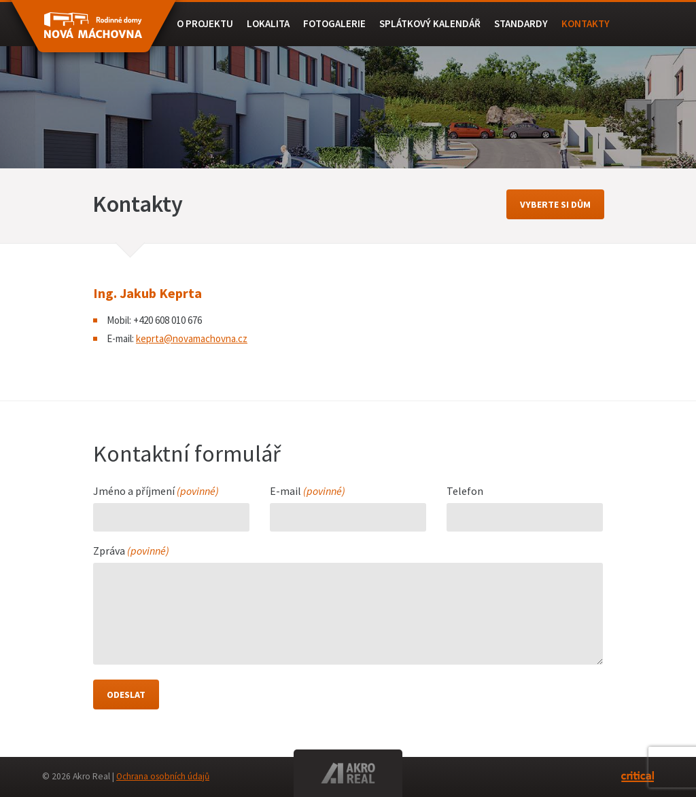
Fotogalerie (334, 23)
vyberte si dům (555, 204)
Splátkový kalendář (430, 23)
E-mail (307, 491)
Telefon (465, 491)
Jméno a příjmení (156, 491)
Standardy (521, 23)
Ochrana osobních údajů (162, 776)
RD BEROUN (93, 32)
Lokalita (268, 23)
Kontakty (585, 23)
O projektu (205, 23)
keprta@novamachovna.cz (191, 338)
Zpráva (131, 551)
